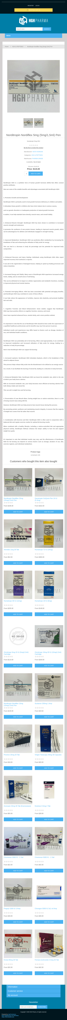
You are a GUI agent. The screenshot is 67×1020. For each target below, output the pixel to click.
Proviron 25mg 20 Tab (12, 755)
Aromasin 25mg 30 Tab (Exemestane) (17, 806)
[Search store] (29, 29)
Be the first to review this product (33, 148)
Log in (37, 5)
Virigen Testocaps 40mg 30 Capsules (48, 755)
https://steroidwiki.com (8, 1017)
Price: (29, 169)
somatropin (34, 455)
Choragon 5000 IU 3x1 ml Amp (46, 908)
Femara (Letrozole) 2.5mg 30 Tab (47, 960)
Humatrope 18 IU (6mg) (43, 601)
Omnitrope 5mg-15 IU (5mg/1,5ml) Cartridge (16, 653)
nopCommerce (12, 1014)
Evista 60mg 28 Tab (11, 960)
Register (31, 5)
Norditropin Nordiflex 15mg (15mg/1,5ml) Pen (13, 499)
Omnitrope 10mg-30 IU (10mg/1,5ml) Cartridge (48, 653)
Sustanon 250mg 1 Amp (43, 703)
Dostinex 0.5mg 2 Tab (42, 806)
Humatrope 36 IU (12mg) (13, 601)
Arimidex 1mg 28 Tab (11, 550)
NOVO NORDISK (38, 151)
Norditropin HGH (8, 183)
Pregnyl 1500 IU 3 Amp (12, 908)
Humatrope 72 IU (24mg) (44, 550)
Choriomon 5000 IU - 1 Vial (44, 857)
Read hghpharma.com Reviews (10, 1015)
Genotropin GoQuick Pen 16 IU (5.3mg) (46, 499)
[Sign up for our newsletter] (28, 1007)
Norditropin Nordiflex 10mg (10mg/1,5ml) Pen (13, 704)
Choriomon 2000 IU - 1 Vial (13, 857)
